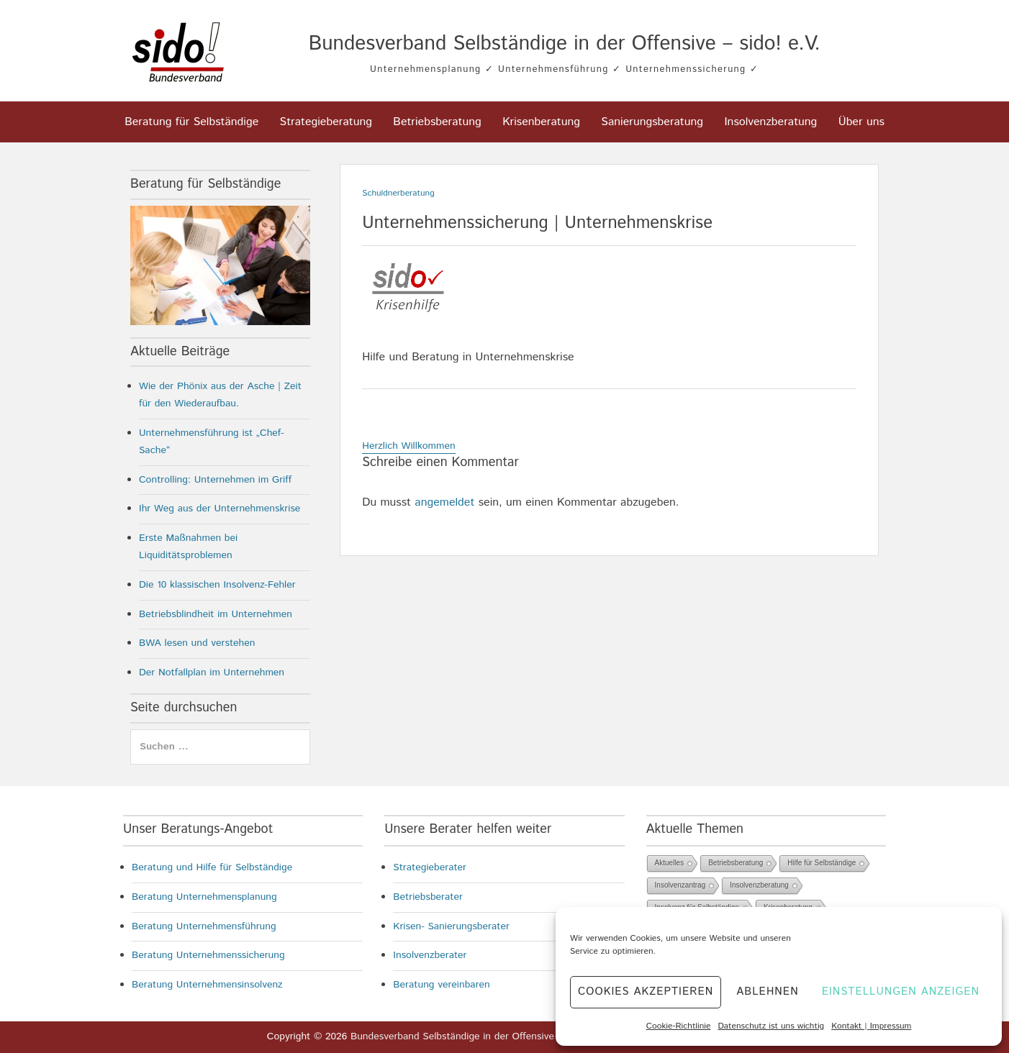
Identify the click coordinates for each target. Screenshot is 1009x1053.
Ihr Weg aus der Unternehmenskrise (219, 508)
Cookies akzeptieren (645, 991)
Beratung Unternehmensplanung (204, 897)
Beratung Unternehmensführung (204, 926)
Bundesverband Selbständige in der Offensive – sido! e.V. (564, 43)
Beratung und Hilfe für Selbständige (212, 867)
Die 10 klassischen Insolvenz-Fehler (217, 585)
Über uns (861, 122)
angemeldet (444, 502)
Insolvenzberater (429, 955)
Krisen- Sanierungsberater (451, 926)
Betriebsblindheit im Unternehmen (215, 614)
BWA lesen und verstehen (197, 643)
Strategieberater (429, 867)
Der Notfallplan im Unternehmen (211, 672)
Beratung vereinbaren (441, 984)
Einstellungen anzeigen (900, 991)
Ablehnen (767, 991)
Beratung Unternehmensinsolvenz (207, 984)
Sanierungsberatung (652, 122)
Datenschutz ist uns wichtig (771, 1026)
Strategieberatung (326, 122)
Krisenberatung (541, 122)
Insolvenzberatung (770, 122)
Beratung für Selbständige (191, 122)
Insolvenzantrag (680, 885)
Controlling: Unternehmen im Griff (215, 480)
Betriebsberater (428, 897)
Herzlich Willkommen (409, 446)
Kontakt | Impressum (871, 1026)
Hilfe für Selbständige (821, 863)
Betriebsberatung (437, 122)
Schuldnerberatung (398, 193)
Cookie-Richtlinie (678, 1026)
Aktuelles (669, 863)
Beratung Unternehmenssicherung (208, 955)
